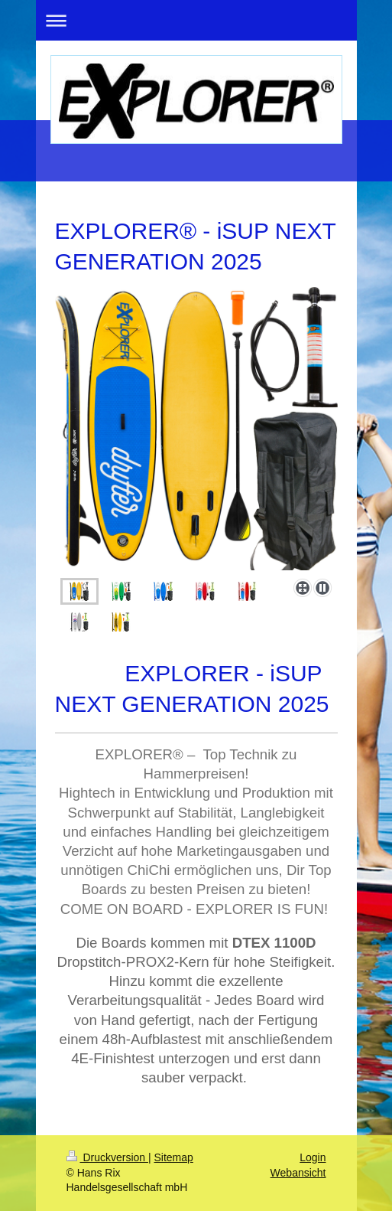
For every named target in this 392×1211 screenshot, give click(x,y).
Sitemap (173, 1157)
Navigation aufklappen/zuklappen (196, 20)
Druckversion (107, 1157)
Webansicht (298, 1173)
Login (313, 1157)
